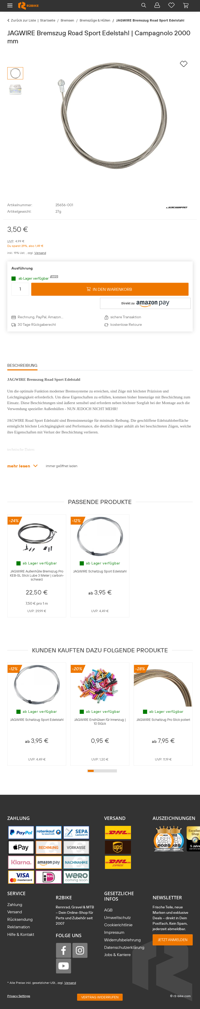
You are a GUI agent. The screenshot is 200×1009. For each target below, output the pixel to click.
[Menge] (20, 289)
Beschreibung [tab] (22, 365)
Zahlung (14, 904)
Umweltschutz (117, 917)
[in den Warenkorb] (11, 52)
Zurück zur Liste (23, 20)
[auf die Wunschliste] (184, 64)
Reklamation (18, 926)
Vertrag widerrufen (99, 997)
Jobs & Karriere (117, 954)
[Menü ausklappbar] (9, 3)
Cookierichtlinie (118, 924)
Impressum (114, 932)
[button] (143, 6)
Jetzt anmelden (173, 939)
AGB (108, 910)
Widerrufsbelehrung (122, 939)
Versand (40, 253)
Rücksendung (20, 919)
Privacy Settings (18, 996)
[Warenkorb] (186, 6)
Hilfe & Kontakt (20, 934)
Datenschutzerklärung (124, 947)
